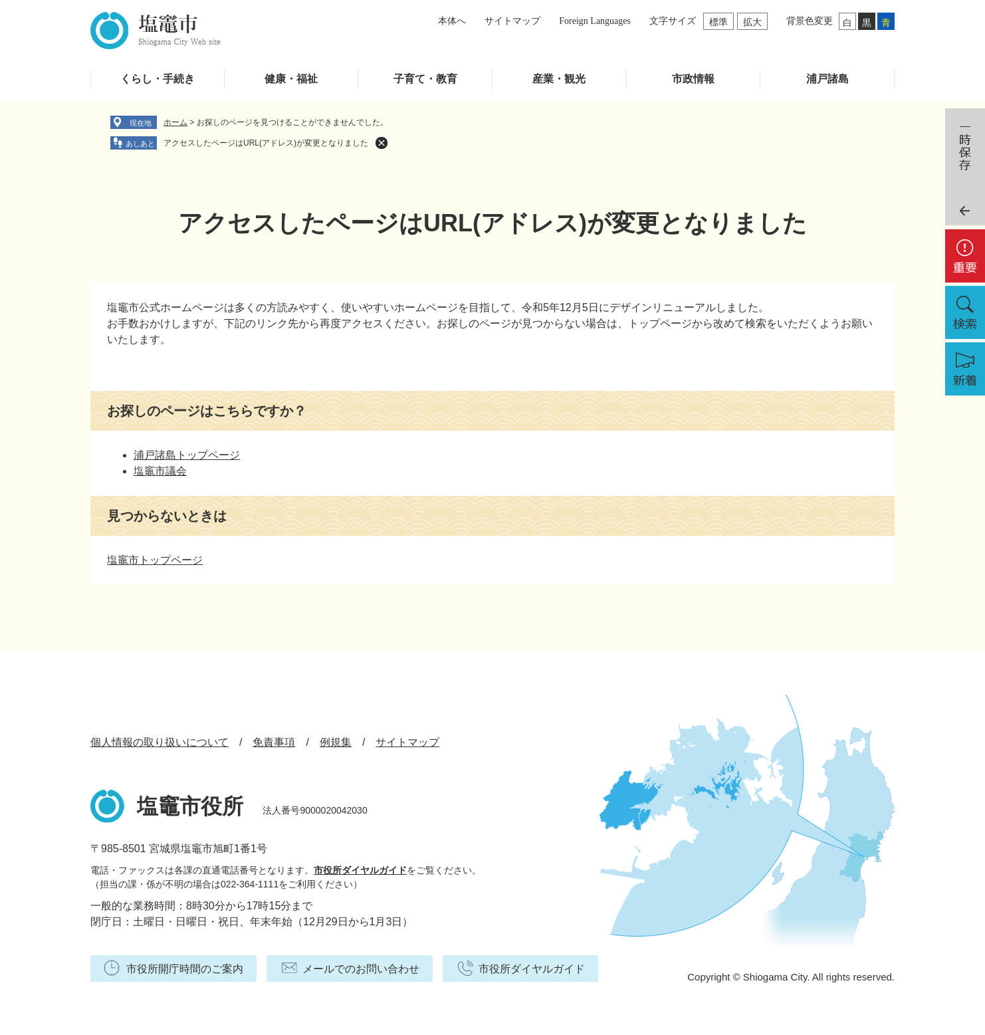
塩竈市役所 (190, 806)
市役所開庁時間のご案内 (184, 969)
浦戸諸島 (827, 78)
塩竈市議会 (160, 471)
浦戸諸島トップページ (187, 455)
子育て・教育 (425, 78)
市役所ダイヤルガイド (360, 870)
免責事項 (274, 742)
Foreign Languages (595, 21)
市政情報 (693, 78)
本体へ (452, 21)
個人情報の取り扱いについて (159, 742)
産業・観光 (559, 78)
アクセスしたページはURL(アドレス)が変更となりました (266, 143)
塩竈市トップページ (155, 560)
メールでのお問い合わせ (360, 969)
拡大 (752, 22)
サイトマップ (512, 21)
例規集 (336, 742)
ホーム (175, 122)
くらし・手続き (157, 78)
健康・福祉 (291, 78)
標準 (718, 22)
